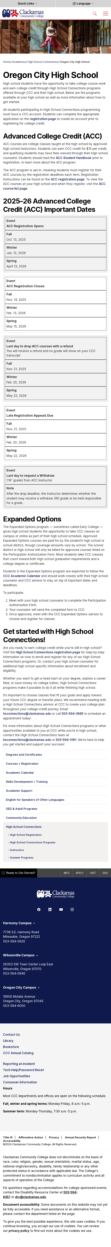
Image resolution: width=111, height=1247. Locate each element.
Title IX (8, 1137)
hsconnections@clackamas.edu (27, 713)
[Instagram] (72, 909)
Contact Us (11, 1034)
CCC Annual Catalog (18, 1053)
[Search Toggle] (94, 13)
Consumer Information (20, 1082)
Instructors (17, 849)
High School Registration (26, 834)
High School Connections (42, 62)
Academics (19, 62)
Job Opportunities (16, 1076)
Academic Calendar (20, 772)
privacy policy (19, 1231)
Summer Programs (21, 857)
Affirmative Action (30, 1137)
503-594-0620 (14, 941)
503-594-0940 (14, 973)
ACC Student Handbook (73, 158)
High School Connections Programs (32, 842)
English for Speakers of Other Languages (35, 800)
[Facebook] (39, 909)
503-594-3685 (72, 713)
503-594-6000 (14, 1006)
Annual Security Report (80, 1137)
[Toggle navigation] (105, 13)
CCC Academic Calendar (21, 576)
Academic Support (19, 790)
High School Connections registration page (48, 652)
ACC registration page (67, 179)
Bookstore (11, 1047)
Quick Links (26, 3)
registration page (43, 119)
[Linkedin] (50, 909)
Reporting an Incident (19, 1064)
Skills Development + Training (27, 781)
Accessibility (12, 1141)
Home (7, 62)
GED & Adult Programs (21, 809)
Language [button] (81, 3)
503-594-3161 (66, 740)
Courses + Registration (22, 763)
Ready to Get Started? (18, 873)
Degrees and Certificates (24, 754)
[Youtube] (61, 909)
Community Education (21, 818)
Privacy (54, 1137)
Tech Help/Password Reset (23, 1070)
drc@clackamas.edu (30, 1197)
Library (8, 1041)
